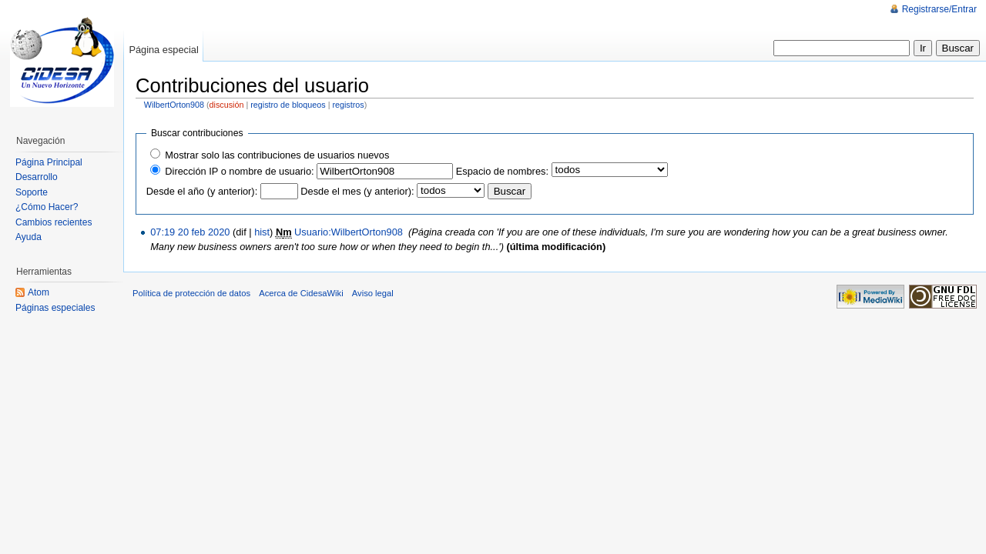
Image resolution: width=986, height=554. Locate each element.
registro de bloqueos (287, 104)
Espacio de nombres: (502, 171)
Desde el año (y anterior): (201, 191)
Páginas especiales (55, 307)
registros (348, 104)
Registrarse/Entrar (939, 9)
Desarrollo (36, 177)
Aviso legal (373, 293)
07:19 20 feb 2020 (190, 232)
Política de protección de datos (191, 293)
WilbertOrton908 (174, 104)
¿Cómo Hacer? (46, 207)
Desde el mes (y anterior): (357, 191)
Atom (38, 292)
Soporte (31, 192)
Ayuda (28, 237)
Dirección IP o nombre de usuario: (239, 171)
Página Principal (48, 162)
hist (262, 232)
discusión (227, 104)
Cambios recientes (53, 222)
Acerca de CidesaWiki (301, 293)
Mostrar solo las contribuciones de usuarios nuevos (277, 155)
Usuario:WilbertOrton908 (348, 232)
